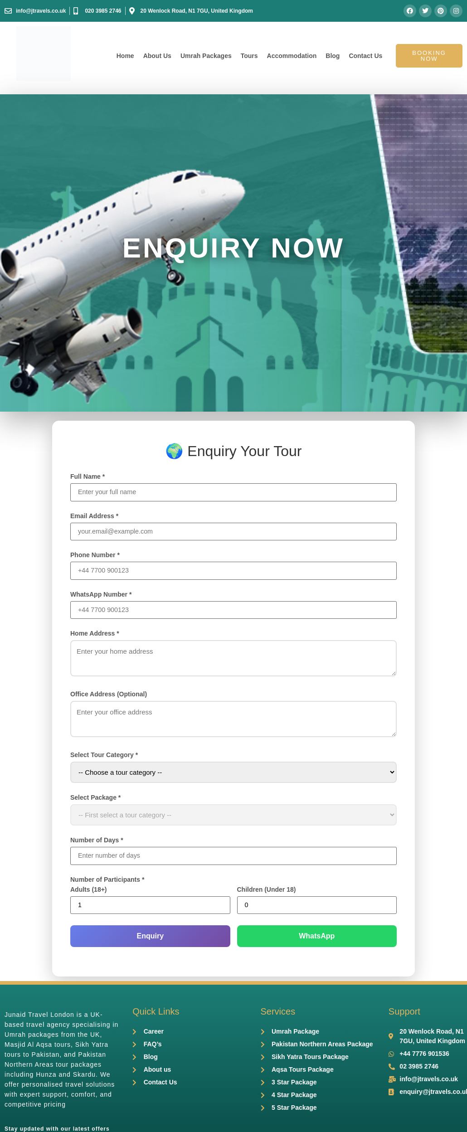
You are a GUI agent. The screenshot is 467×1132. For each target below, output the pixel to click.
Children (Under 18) (266, 892)
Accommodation (292, 55)
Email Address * (94, 516)
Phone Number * (95, 556)
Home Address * (94, 635)
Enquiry (150, 939)
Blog (333, 55)
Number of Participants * (107, 882)
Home (125, 55)
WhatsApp (317, 939)
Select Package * (95, 799)
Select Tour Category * (104, 756)
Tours (249, 55)
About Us (157, 55)
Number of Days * (96, 842)
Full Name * (87, 476)
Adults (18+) (88, 892)
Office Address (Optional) (108, 696)
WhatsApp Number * (100, 596)
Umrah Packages (206, 55)
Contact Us (365, 55)
